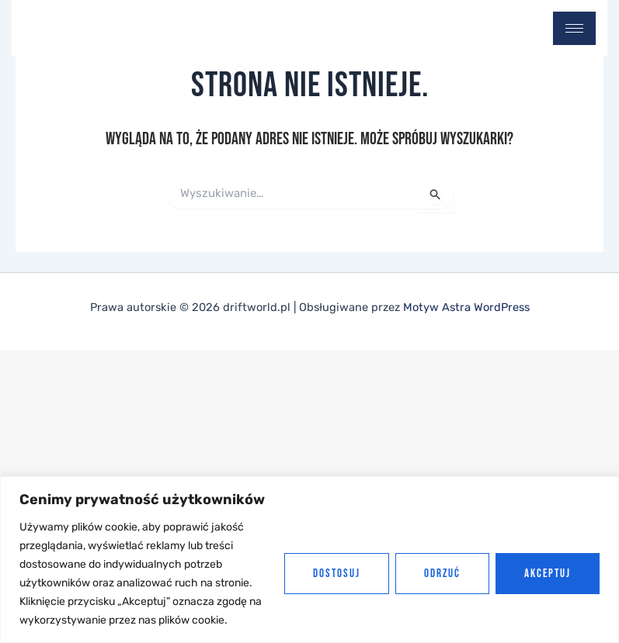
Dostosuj (336, 573)
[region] (309, 559)
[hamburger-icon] (574, 28)
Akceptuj (547, 573)
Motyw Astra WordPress (466, 307)
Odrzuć (442, 573)
